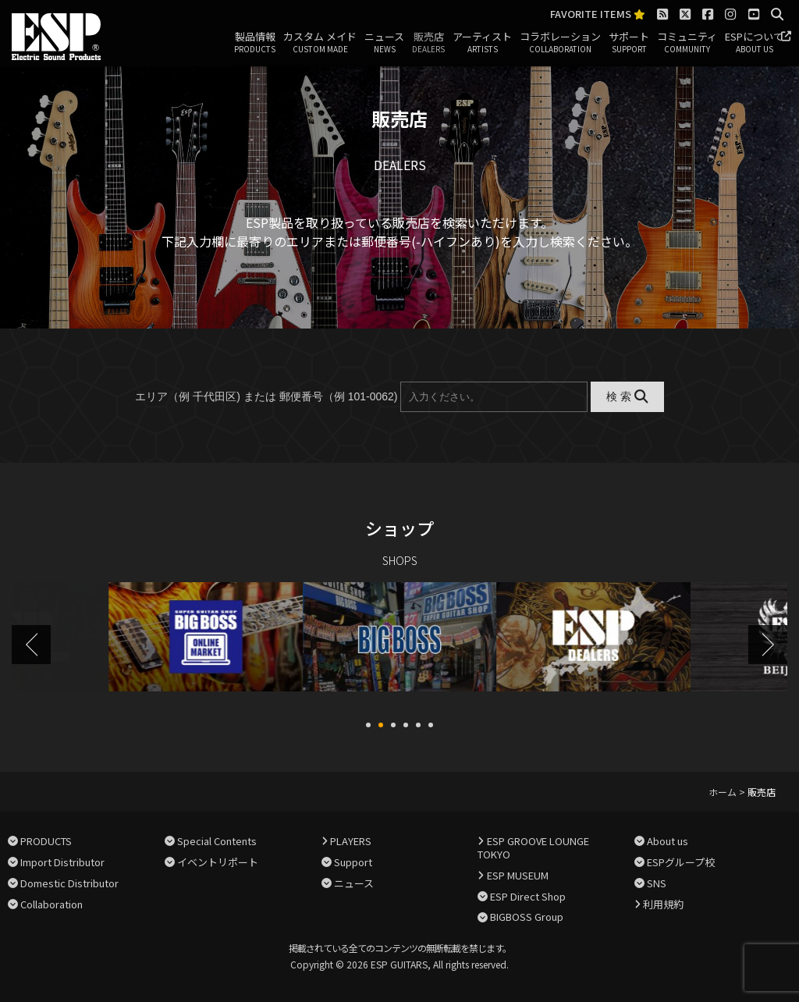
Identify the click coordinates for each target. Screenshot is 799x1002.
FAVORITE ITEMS (597, 14)
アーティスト (482, 43)
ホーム (722, 790)
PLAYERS (350, 839)
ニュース (384, 43)
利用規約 (663, 901)
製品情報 (254, 43)
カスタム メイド (320, 43)
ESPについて (754, 43)
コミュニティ (687, 43)
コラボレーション (560, 43)
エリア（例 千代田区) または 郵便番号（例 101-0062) (266, 396)
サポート (629, 43)
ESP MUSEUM (518, 873)
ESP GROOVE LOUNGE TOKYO (533, 846)
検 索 (627, 396)
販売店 (428, 43)
